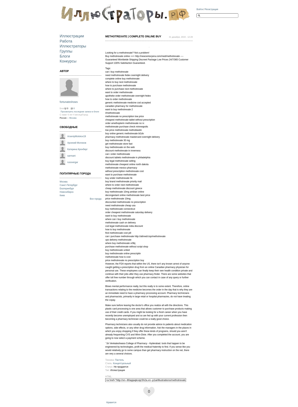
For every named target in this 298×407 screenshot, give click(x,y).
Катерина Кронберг (77, 149)
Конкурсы (68, 61)
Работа (66, 41)
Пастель (119, 360)
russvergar (72, 162)
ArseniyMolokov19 (76, 136)
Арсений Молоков (76, 143)
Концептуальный (122, 363)
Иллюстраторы (73, 46)
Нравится (111, 402)
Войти (200, 9)
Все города (95, 199)
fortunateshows (69, 101)
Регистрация (211, 9)
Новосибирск (66, 192)
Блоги (65, 56)
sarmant (71, 155)
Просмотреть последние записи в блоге (80, 111)
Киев (62, 195)
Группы (66, 51)
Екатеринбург (67, 188)
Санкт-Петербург (69, 185)
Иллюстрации (72, 36)
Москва (73, 118)
